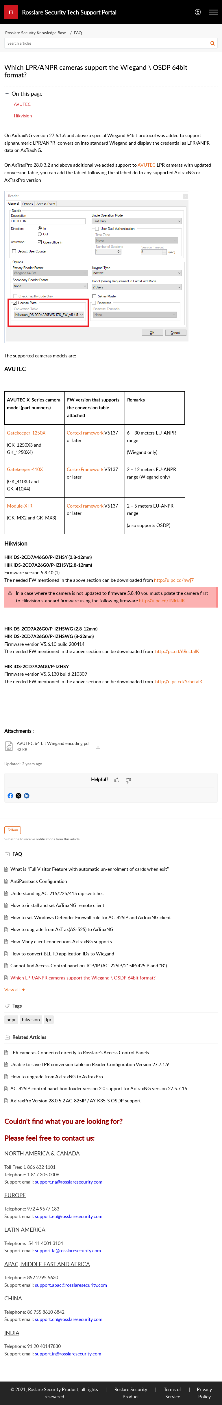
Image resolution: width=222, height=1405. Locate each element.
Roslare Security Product (130, 1393)
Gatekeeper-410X (25, 469)
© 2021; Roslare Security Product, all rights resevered (54, 1393)
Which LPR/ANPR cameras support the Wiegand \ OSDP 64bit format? (83, 978)
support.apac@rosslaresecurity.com (71, 1285)
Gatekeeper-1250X (26, 433)
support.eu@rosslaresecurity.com (68, 1216)
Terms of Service (172, 1393)
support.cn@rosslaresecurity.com (68, 1319)
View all (14, 990)
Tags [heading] (17, 1006)
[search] (111, 43)
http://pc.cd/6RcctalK (177, 651)
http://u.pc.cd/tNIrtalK (162, 600)
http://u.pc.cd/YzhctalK (179, 681)
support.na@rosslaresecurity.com (68, 1182)
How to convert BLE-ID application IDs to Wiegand (62, 953)
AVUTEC (22, 104)
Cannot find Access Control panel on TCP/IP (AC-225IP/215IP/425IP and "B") (88, 965)
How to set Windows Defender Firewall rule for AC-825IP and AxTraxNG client (90, 917)
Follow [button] (13, 830)
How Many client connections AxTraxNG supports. (61, 941)
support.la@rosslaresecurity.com (68, 1250)
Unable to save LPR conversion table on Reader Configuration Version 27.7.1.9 (89, 1064)
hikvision (31, 1019)
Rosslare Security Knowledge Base (35, 32)
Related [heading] (29, 1037)
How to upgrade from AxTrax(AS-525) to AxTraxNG (61, 929)
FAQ (78, 32)
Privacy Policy (204, 1393)
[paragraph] (111, 427)
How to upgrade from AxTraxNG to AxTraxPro (56, 1076)
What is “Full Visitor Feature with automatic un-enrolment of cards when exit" (89, 869)
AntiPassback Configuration (38, 881)
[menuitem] (198, 12)
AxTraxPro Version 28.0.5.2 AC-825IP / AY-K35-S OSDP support (75, 1100)
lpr (48, 1019)
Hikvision (23, 116)
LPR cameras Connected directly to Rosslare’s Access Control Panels (79, 1052)
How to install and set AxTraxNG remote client (57, 905)
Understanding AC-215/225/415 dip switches (56, 893)
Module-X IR (19, 506)
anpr (11, 1019)
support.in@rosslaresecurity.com (68, 1354)
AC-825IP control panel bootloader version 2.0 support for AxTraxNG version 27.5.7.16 (98, 1088)
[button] (198, 12)
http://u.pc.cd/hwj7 (174, 580)
